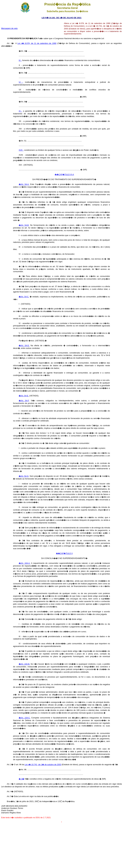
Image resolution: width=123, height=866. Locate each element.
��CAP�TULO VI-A (64, 174)
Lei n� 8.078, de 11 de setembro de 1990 (36, 43)
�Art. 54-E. (24, 396)
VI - (21, 82)
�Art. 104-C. (24, 718)
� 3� (21, 779)
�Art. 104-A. (24, 563)
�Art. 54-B (24, 225)
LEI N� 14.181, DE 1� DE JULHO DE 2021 (61, 18)
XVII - (21, 150)
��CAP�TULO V (64, 553)
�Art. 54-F (24, 400)
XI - (20, 111)
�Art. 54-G (24, 476)
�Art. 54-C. (24, 297)
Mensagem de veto (9, 28)
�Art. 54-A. (24, 184)
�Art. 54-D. (24, 345)
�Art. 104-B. (24, 664)
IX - (20, 60)
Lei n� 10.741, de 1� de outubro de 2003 (43, 764)
